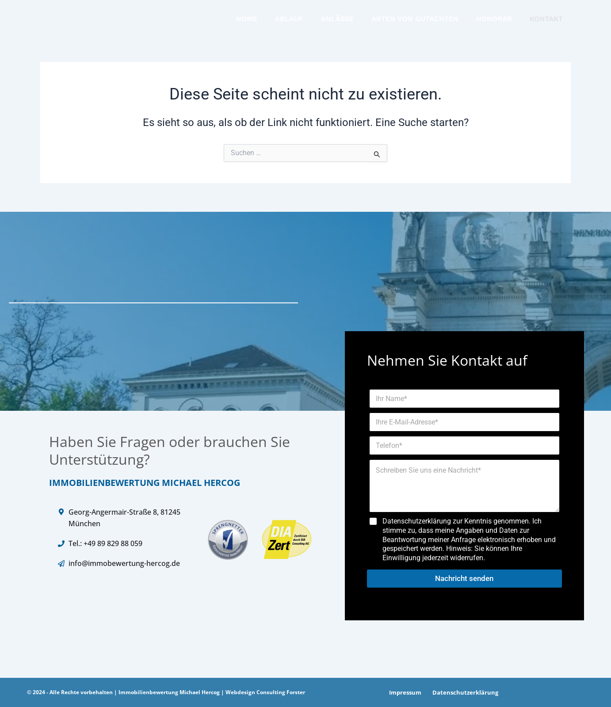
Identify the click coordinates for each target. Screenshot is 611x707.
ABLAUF (289, 20)
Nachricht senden (464, 580)
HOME (246, 20)
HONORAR (494, 20)
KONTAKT (546, 20)
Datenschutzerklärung (462, 694)
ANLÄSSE (337, 20)
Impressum (404, 694)
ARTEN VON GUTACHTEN (414, 20)
